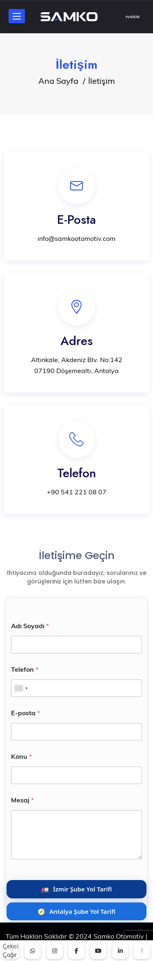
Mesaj (22, 800)
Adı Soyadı (30, 626)
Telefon (24, 669)
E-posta (25, 713)
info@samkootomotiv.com (76, 238)
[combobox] (20, 688)
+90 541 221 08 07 (76, 492)
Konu (21, 756)
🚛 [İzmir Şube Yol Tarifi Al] (76, 889)
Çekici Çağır (10, 951)
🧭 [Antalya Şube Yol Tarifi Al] (76, 911)
